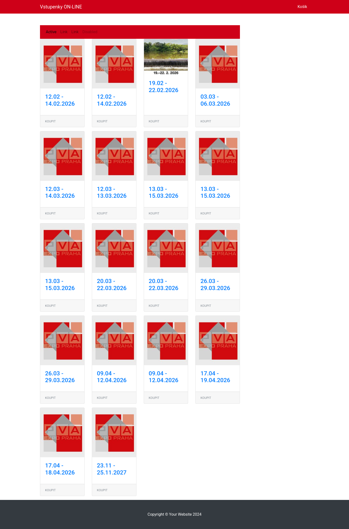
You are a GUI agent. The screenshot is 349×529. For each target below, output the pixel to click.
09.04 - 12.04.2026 (112, 377)
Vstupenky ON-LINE (61, 7)
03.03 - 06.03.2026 (215, 100)
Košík (303, 6)
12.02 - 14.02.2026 (60, 100)
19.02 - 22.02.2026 (163, 87)
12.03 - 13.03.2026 (112, 192)
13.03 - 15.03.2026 (163, 192)
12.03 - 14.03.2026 (60, 192)
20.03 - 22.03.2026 (112, 285)
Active (51, 32)
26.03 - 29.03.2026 (215, 285)
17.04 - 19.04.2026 (215, 377)
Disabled (89, 32)
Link (63, 32)
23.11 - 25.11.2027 (112, 469)
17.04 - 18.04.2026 (60, 469)
